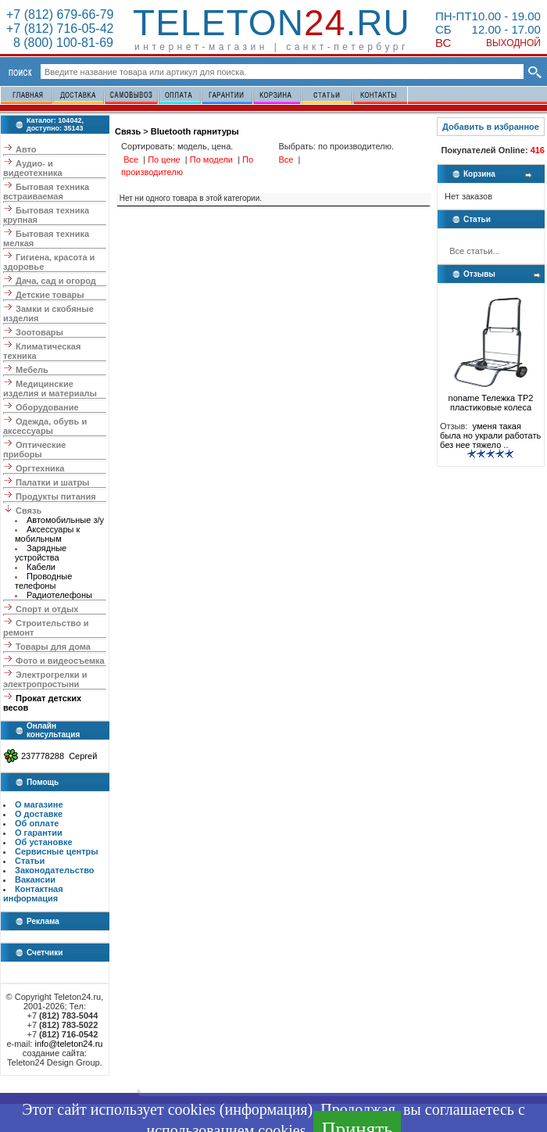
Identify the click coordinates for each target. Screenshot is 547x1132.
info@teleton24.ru (68, 1043)
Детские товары (50, 294)
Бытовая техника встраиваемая (46, 191)
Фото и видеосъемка (60, 660)
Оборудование (47, 407)
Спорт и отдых (47, 609)
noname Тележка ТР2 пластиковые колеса (491, 398)
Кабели (41, 566)
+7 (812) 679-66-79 (59, 14)
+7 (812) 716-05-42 (59, 28)
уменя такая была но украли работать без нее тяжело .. (490, 435)
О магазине (39, 804)
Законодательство (55, 870)
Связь (28, 510)
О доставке (39, 814)
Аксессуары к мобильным (47, 534)
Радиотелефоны (59, 595)
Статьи (30, 860)
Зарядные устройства (40, 552)
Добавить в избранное (490, 126)
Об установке (44, 842)
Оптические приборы (34, 449)
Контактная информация (33, 893)
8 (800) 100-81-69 (59, 42)
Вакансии (35, 879)
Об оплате (37, 823)
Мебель (32, 369)
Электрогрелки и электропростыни (45, 679)
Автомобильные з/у (65, 520)
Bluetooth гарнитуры (195, 131)
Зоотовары (39, 332)
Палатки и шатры (52, 482)
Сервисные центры (56, 851)
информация (265, 1109)
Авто (26, 149)
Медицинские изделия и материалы (50, 388)
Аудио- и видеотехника (33, 168)
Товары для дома (53, 646)
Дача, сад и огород (56, 280)
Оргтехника (40, 468)
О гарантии (39, 832)
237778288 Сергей (59, 756)
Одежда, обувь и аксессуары (45, 426)
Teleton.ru (271, 22)
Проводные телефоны (43, 580)
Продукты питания (56, 496)
